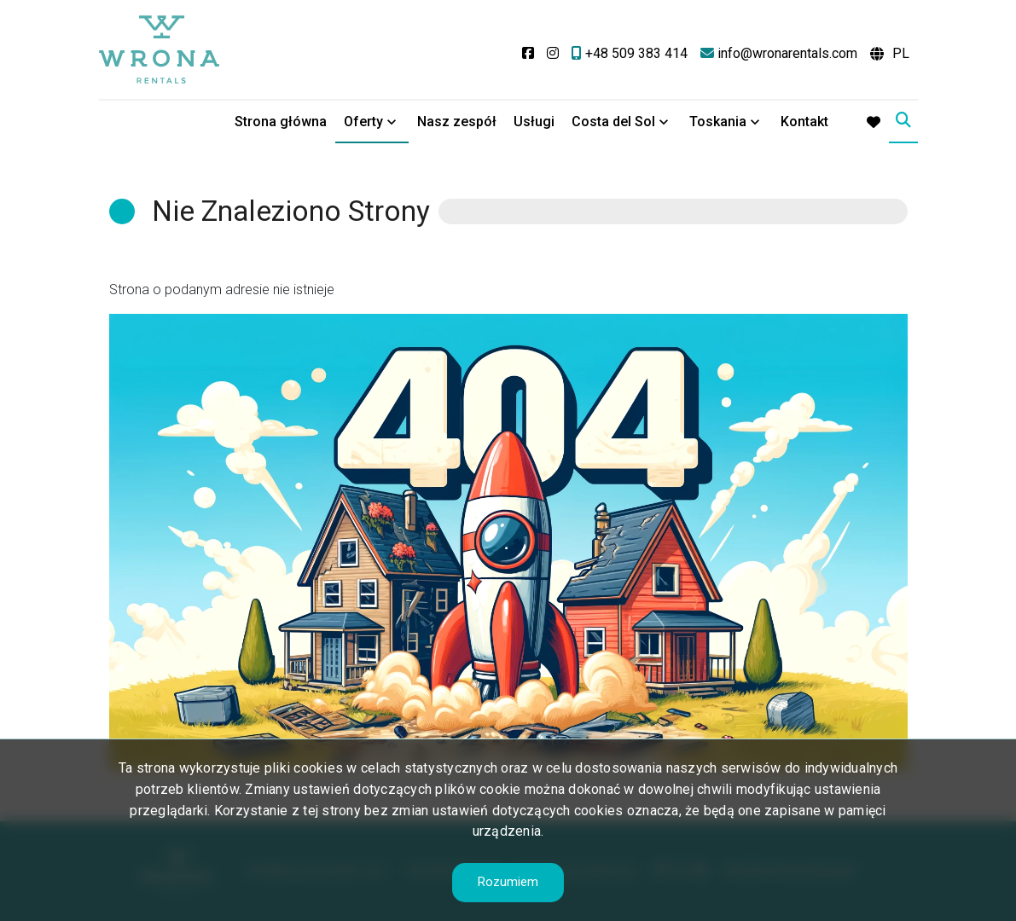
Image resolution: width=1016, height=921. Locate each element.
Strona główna (281, 121)
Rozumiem (508, 881)
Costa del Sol (613, 121)
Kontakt (804, 121)
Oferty (363, 121)
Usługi (534, 121)
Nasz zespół (456, 121)
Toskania (717, 121)
